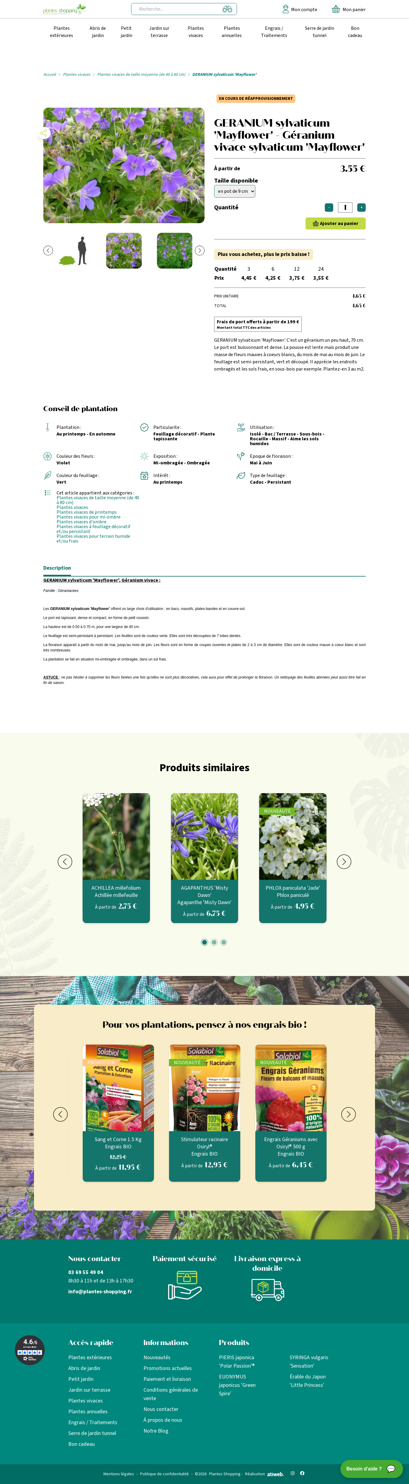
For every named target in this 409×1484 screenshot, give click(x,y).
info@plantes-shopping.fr (100, 1291)
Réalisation (264, 1474)
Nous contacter (160, 1409)
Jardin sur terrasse (159, 32)
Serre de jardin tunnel (319, 32)
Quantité (226, 207)
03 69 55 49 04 (85, 1272)
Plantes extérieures (61, 32)
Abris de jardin (98, 32)
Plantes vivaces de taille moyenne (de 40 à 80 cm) (141, 75)
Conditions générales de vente (170, 1394)
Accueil (49, 75)
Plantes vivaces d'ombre (81, 521)
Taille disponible (236, 181)
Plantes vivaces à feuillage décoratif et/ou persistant (94, 529)
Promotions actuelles (167, 1368)
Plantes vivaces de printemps (87, 512)
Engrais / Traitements (274, 32)
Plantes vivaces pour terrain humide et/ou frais (93, 538)
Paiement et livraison (167, 1379)
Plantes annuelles (232, 32)
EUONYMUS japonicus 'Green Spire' (237, 1385)
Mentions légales (118, 1474)
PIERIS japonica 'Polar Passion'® (237, 1362)
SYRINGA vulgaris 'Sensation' (309, 1362)
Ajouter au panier (339, 223)
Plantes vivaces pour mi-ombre (89, 517)
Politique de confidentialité (164, 1474)
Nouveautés (157, 1357)
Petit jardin (126, 32)
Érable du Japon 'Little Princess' (308, 1381)
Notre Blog (155, 1431)
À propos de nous (162, 1420)
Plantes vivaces (196, 32)
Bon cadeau (355, 32)
